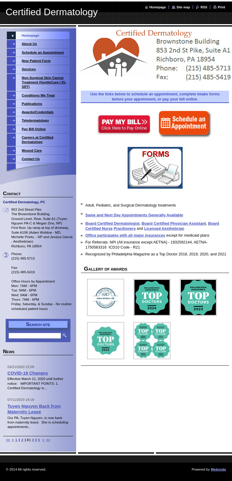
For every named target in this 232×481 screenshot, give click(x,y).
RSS (203, 7)
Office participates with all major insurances (125, 235)
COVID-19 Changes (27, 373)
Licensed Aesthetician (164, 228)
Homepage (157, 7)
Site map (183, 7)
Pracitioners (125, 228)
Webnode (218, 469)
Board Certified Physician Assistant (174, 223)
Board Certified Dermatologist (112, 223)
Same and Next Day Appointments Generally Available (134, 215)
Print (221, 7)
